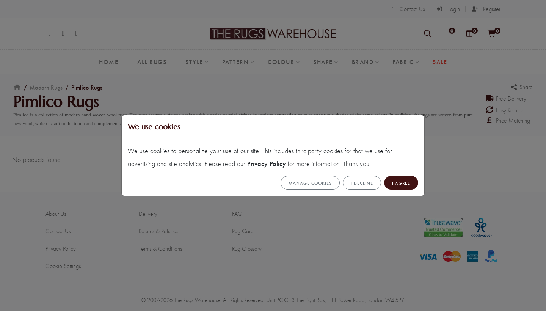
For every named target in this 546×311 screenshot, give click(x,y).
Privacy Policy (266, 163)
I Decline (362, 183)
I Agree (401, 183)
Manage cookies (310, 183)
